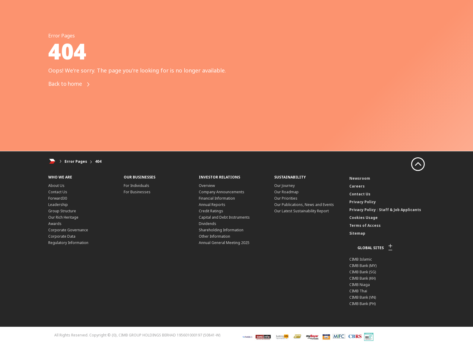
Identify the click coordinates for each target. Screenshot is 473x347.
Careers (357, 186)
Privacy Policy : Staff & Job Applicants (385, 209)
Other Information (214, 236)
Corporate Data (61, 236)
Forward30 (57, 198)
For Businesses (137, 191)
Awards (55, 223)
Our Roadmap (286, 191)
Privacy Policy (362, 201)
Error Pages (76, 161)
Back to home (70, 84)
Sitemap (357, 233)
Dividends (207, 223)
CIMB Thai (358, 291)
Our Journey (284, 185)
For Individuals (136, 185)
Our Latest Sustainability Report (301, 211)
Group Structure (62, 211)
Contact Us (57, 191)
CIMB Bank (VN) (362, 297)
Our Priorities (285, 198)
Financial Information (217, 198)
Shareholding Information (221, 230)
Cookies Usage (363, 217)
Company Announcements (221, 191)
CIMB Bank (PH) (362, 303)
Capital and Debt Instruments (224, 217)
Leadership (58, 204)
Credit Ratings (211, 211)
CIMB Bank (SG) (362, 272)
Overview (207, 185)
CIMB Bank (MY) (362, 265)
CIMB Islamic (360, 259)
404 (98, 161)
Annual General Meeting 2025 (224, 242)
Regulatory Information (68, 242)
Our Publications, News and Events (304, 204)
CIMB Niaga (359, 284)
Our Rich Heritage (63, 217)
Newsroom (359, 178)
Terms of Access (365, 225)
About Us (56, 185)
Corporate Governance (68, 230)
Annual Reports (212, 204)
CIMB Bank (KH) (362, 278)
